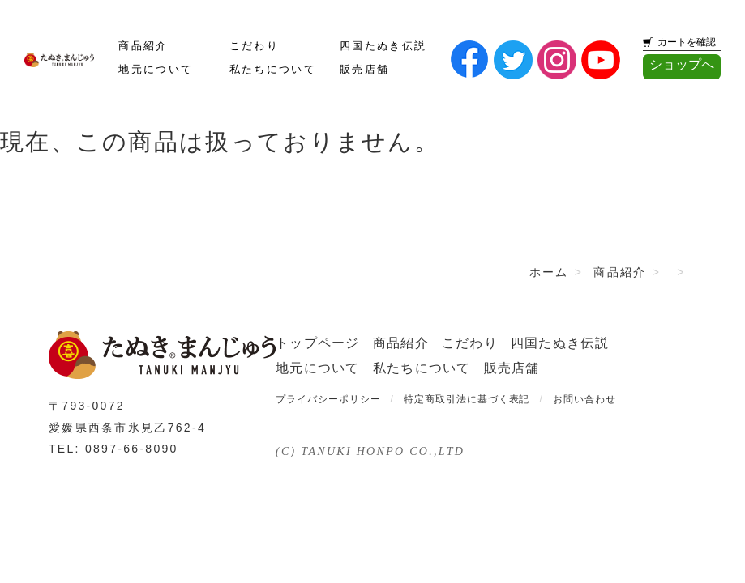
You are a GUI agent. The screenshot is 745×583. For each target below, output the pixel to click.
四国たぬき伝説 (383, 46)
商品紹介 (143, 46)
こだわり (254, 46)
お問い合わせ (584, 399)
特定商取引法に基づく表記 (467, 399)
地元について (155, 69)
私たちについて (272, 69)
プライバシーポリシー (328, 399)
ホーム (549, 272)
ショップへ (681, 64)
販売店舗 (364, 69)
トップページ (318, 343)
